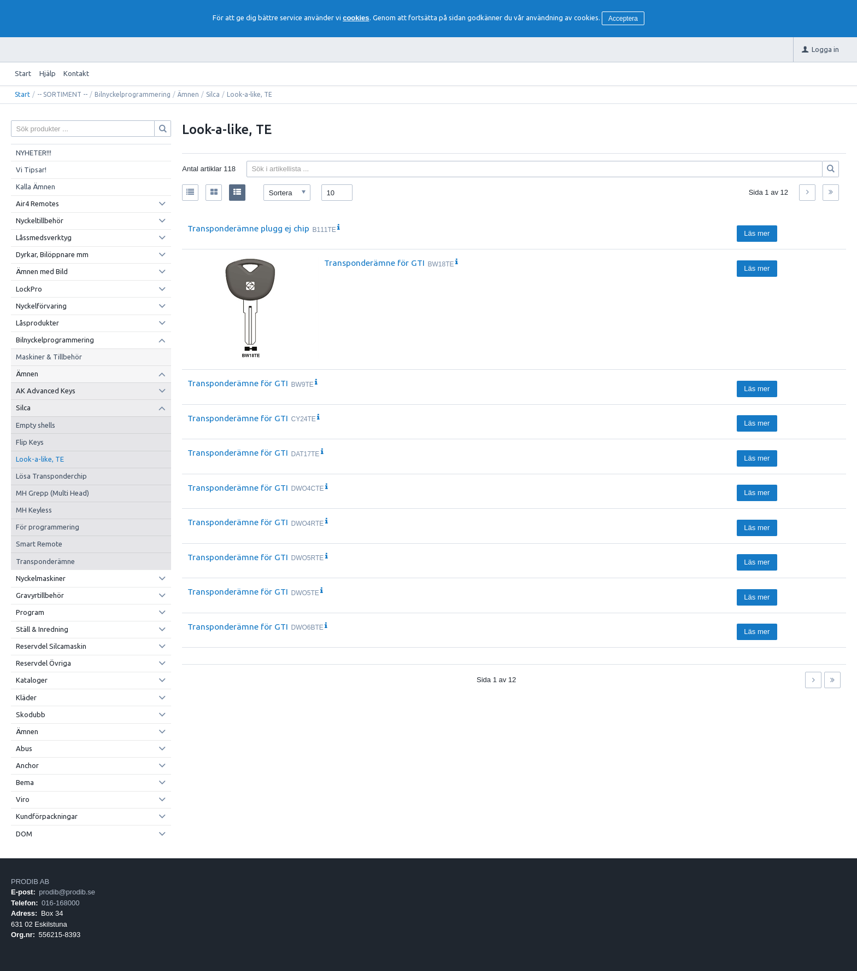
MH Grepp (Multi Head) (52, 493)
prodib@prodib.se (67, 892)
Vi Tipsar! (31, 169)
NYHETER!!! (33, 152)
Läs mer (757, 233)
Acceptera (623, 18)
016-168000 (60, 903)
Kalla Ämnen (35, 186)
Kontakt (76, 73)
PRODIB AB (30, 881)
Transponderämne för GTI (374, 263)
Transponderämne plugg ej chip (248, 228)
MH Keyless (34, 510)
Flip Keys (30, 442)
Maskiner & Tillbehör (49, 357)
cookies (356, 18)
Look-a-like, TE (40, 459)
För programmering (47, 527)
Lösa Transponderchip (51, 476)
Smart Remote (39, 544)
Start (23, 73)
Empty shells (35, 425)
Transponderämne (45, 561)
